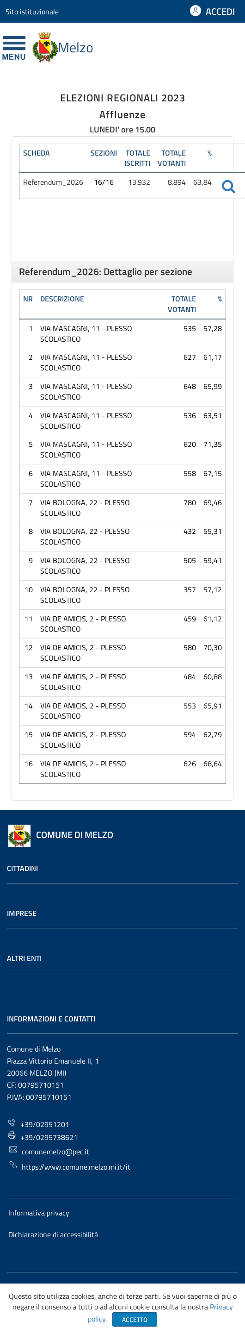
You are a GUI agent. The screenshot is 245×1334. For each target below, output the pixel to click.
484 (190, 676)
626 (190, 763)
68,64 (212, 763)
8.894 (177, 182)
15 (28, 734)
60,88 (212, 676)
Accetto (134, 1319)
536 (190, 415)
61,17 (212, 357)
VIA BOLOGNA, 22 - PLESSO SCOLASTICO (85, 508)
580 (190, 647)
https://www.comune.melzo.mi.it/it (69, 1166)
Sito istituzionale (32, 11)
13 (28, 676)
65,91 (212, 705)
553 (190, 705)
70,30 (212, 647)
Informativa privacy (38, 1212)
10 (28, 589)
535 (190, 328)
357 (190, 589)
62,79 (212, 734)
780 (190, 502)
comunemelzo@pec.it (48, 1151)
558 (190, 473)
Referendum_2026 (53, 182)
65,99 (212, 386)
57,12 (212, 589)
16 (28, 763)
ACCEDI (220, 11)
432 (190, 531)
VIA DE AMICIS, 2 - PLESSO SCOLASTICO (83, 624)
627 (190, 357)
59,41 (212, 560)
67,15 (212, 473)
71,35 (212, 444)
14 (28, 705)
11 (28, 618)
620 (190, 444)
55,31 (212, 531)
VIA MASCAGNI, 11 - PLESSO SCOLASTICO (86, 333)
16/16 (104, 182)
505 (190, 560)
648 (190, 386)
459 (190, 618)
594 (190, 734)
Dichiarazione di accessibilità (53, 1234)
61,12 (212, 618)
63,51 (212, 415)
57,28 (212, 328)
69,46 (212, 502)
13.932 (139, 182)
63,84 (202, 182)
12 (28, 647)
